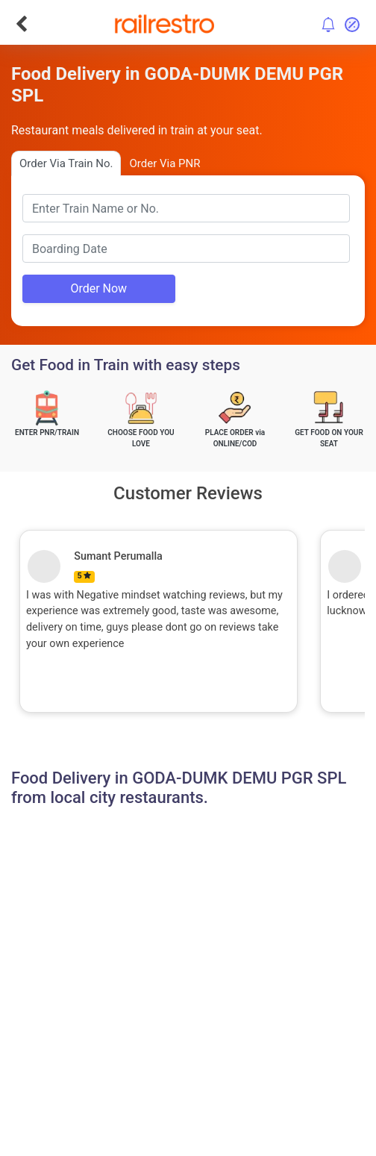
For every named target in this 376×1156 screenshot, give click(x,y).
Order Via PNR (164, 163)
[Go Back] (21, 24)
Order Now (98, 288)
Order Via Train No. (66, 163)
